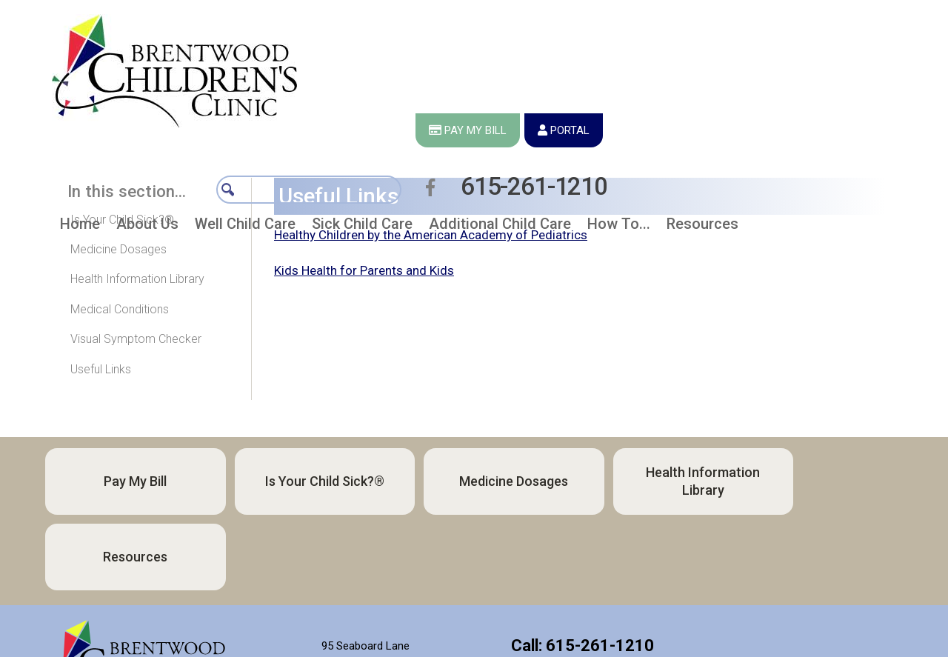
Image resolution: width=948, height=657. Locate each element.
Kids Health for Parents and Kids (364, 270)
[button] (147, 147)
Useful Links (100, 369)
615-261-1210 (823, 72)
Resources (802, 481)
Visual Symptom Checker (135, 339)
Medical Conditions (119, 309)
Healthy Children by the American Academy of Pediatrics (430, 234)
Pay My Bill (125, 481)
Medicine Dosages (118, 249)
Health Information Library (137, 279)
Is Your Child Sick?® (122, 220)
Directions (366, 626)
